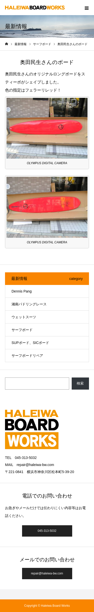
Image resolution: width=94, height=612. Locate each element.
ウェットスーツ (24, 317)
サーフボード (22, 330)
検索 (80, 383)
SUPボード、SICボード (30, 343)
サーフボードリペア (27, 356)
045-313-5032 (47, 531)
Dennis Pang (22, 291)
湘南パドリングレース (29, 304)
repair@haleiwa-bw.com (47, 573)
